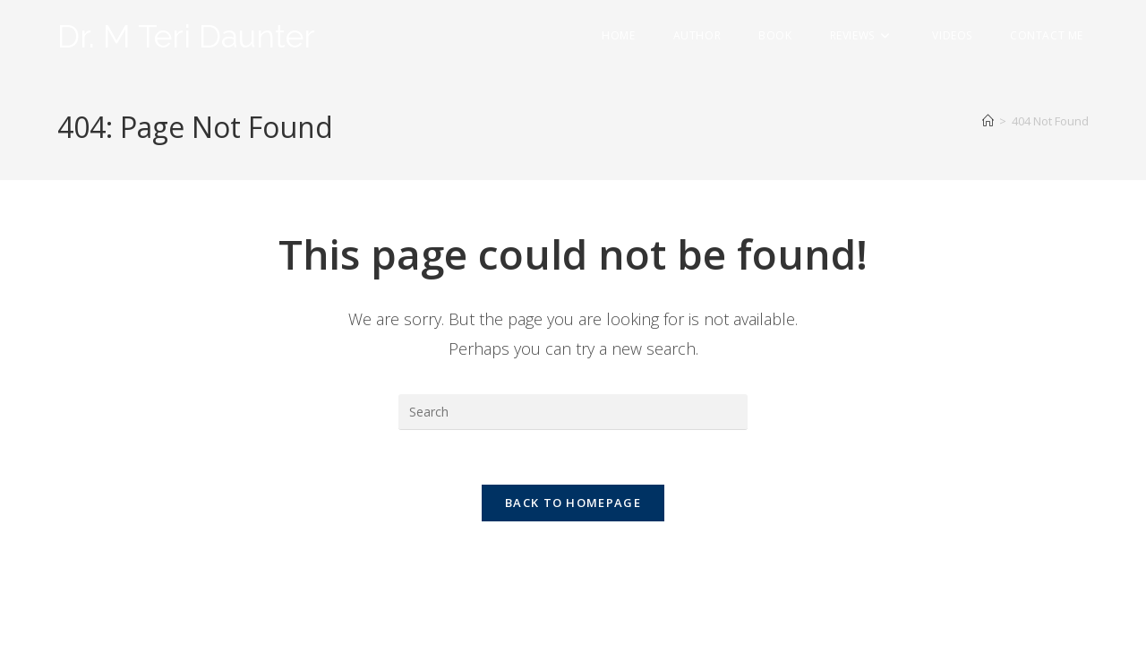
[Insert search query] (573, 412)
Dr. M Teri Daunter (186, 36)
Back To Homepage (573, 502)
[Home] (988, 121)
